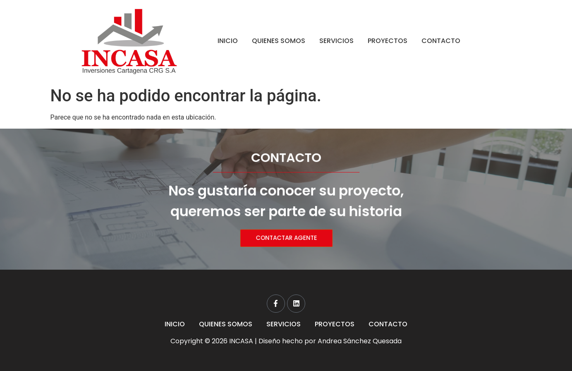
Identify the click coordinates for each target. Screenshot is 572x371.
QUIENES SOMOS (278, 40)
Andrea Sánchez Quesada (360, 341)
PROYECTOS (387, 40)
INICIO (228, 40)
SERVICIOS (336, 40)
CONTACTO (440, 40)
